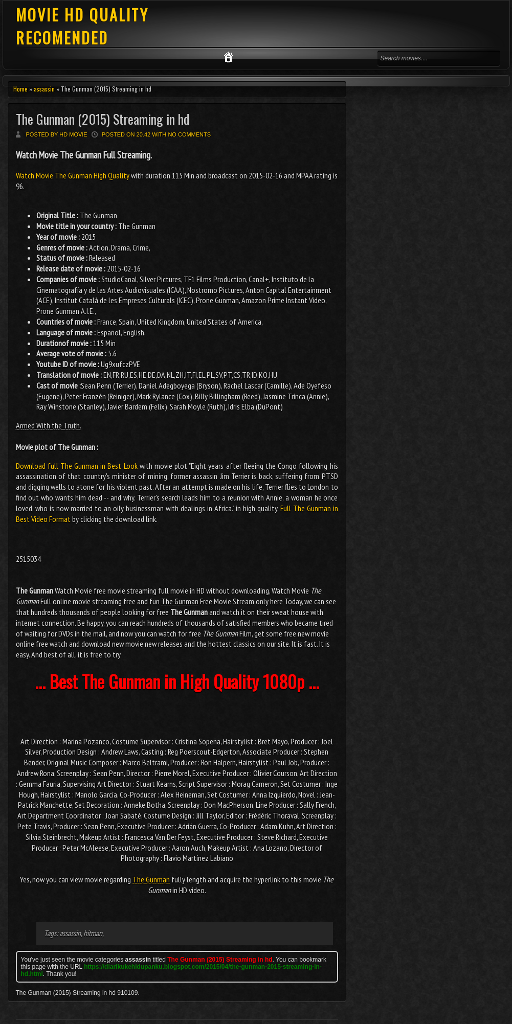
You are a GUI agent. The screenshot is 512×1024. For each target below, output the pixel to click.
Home (20, 88)
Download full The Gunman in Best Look (77, 466)
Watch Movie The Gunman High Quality (73, 175)
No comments (189, 134)
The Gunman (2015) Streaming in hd (102, 119)
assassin (44, 88)
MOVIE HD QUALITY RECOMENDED (82, 26)
